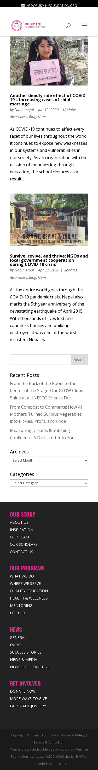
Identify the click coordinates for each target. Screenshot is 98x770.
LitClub (17, 612)
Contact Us (21, 551)
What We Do (22, 576)
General (18, 637)
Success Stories (26, 652)
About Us (19, 522)
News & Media (23, 659)
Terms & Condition (49, 742)
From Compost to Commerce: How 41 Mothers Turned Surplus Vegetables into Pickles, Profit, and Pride (46, 414)
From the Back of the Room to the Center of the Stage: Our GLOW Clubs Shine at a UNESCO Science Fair (46, 390)
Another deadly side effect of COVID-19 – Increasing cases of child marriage (48, 100)
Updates (70, 109)
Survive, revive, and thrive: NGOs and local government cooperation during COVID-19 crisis (49, 260)
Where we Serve (25, 583)
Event (15, 644)
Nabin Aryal (24, 109)
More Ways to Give (28, 698)
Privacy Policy (73, 735)
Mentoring (21, 605)
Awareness (18, 116)
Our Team (19, 536)
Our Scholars (24, 544)
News (42, 116)
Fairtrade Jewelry (28, 705)
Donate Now (23, 691)
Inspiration (21, 529)
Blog (32, 116)
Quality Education (29, 590)
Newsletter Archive (30, 666)
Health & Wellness (29, 598)
